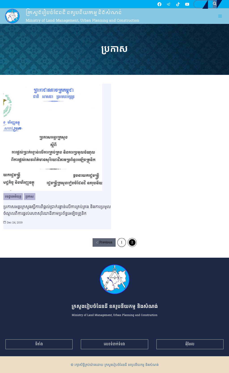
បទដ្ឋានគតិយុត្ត (13, 197)
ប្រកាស (29, 197)
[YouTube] (166, 4)
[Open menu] (220, 17)
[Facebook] (138, 4)
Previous (104, 243)
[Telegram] (147, 4)
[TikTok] (157, 4)
